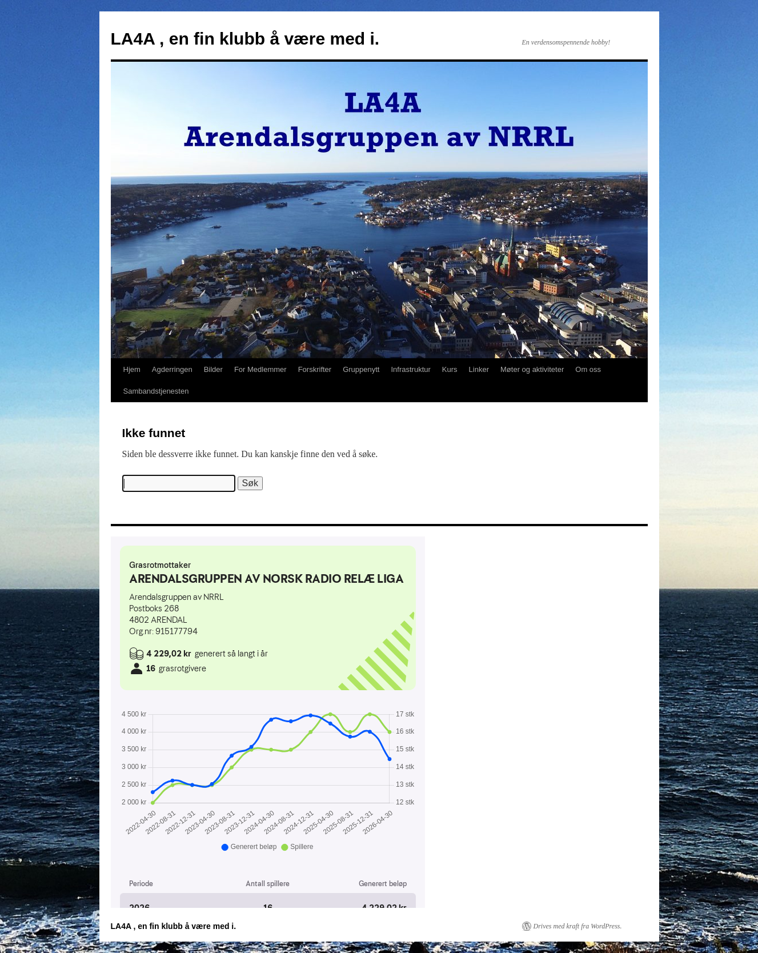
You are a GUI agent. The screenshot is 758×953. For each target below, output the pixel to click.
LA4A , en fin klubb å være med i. (245, 38)
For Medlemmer (260, 369)
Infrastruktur (411, 369)
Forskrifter (315, 369)
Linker (479, 369)
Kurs (450, 369)
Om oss (588, 369)
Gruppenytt (361, 369)
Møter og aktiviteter (532, 369)
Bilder (213, 369)
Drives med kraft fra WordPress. (578, 926)
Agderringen (172, 369)
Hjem (132, 369)
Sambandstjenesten (156, 391)
